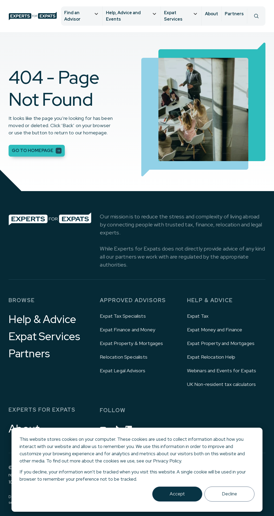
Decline (229, 494)
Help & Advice (42, 319)
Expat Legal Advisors (122, 370)
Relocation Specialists (123, 357)
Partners (234, 14)
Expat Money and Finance (214, 330)
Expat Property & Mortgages (131, 343)
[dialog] (137, 470)
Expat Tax (197, 316)
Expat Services (44, 336)
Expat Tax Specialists (123, 316)
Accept (177, 494)
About (211, 14)
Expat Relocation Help (211, 357)
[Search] (256, 16)
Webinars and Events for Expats (221, 370)
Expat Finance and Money (127, 330)
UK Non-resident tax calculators (221, 384)
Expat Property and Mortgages (220, 343)
